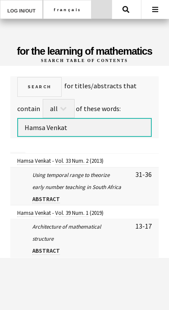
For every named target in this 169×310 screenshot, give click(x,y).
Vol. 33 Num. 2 (71, 160)
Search (126, 9)
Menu (155, 9)
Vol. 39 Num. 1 (71, 213)
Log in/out (21, 10)
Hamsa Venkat (34, 160)
